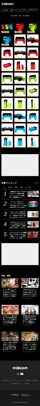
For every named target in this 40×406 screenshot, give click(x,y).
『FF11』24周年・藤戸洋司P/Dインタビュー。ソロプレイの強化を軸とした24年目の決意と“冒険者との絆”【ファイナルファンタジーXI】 (10, 346)
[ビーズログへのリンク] (26, 395)
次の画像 (26, 15)
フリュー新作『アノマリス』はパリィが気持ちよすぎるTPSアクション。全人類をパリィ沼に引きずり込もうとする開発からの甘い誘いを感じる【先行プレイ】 (10, 293)
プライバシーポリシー (18, 380)
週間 (16, 187)
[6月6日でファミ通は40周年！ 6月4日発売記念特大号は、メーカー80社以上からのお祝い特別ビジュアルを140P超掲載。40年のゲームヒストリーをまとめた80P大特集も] (10, 309)
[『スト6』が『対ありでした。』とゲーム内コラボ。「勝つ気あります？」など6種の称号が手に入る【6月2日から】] (33, 204)
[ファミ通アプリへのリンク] (14, 395)
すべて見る (36, 183)
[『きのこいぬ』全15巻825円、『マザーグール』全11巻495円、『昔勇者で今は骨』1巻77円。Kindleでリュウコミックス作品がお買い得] (33, 214)
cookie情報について (16, 383)
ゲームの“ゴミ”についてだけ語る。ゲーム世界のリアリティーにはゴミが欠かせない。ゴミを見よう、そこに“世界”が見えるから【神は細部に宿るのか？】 (29, 346)
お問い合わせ (6, 380)
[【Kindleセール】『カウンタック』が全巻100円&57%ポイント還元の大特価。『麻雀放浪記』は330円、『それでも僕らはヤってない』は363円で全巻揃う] (33, 224)
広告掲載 (26, 383)
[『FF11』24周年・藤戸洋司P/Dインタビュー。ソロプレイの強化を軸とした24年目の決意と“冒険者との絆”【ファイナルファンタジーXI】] (10, 336)
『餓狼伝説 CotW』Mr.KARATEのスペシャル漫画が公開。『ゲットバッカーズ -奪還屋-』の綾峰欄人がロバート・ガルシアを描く (18, 194)
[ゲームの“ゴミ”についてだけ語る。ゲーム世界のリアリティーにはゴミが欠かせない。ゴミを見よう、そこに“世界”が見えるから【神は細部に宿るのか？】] (30, 336)
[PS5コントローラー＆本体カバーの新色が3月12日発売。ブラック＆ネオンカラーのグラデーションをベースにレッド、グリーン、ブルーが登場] (7, 27)
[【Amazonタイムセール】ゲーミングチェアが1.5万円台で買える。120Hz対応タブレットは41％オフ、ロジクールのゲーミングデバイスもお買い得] (30, 283)
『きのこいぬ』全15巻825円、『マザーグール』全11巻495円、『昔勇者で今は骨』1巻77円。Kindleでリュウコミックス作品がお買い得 (18, 215)
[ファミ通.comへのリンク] (7, 4)
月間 (21, 187)
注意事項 (35, 380)
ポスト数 (28, 187)
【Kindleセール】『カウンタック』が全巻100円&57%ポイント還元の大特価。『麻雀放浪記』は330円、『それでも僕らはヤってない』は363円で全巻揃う (18, 225)
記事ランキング (9, 183)
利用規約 (28, 380)
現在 (4, 187)
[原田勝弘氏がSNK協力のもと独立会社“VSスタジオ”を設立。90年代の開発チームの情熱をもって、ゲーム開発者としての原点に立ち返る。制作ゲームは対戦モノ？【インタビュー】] (30, 309)
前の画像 (14, 15)
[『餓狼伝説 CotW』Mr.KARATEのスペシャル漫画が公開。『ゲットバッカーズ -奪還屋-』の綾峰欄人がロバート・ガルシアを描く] (33, 194)
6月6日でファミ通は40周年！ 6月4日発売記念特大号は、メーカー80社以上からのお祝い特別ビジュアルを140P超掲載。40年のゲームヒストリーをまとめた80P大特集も (10, 319)
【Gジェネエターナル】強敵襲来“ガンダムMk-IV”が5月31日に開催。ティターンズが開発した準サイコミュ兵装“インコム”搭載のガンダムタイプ (18, 235)
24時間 (10, 187)
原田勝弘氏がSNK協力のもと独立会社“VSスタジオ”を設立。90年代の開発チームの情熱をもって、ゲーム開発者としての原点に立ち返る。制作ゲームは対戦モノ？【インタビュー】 (30, 319)
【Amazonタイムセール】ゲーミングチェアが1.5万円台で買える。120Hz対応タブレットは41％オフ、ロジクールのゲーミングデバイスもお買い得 (30, 293)
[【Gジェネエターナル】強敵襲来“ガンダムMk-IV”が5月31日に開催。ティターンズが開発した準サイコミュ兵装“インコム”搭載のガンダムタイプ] (33, 235)
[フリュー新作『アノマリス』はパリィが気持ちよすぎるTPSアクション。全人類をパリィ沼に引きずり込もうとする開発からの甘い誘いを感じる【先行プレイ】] (10, 283)
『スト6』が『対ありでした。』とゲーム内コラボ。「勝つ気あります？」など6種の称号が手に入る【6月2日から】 (18, 204)
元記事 (5, 10)
